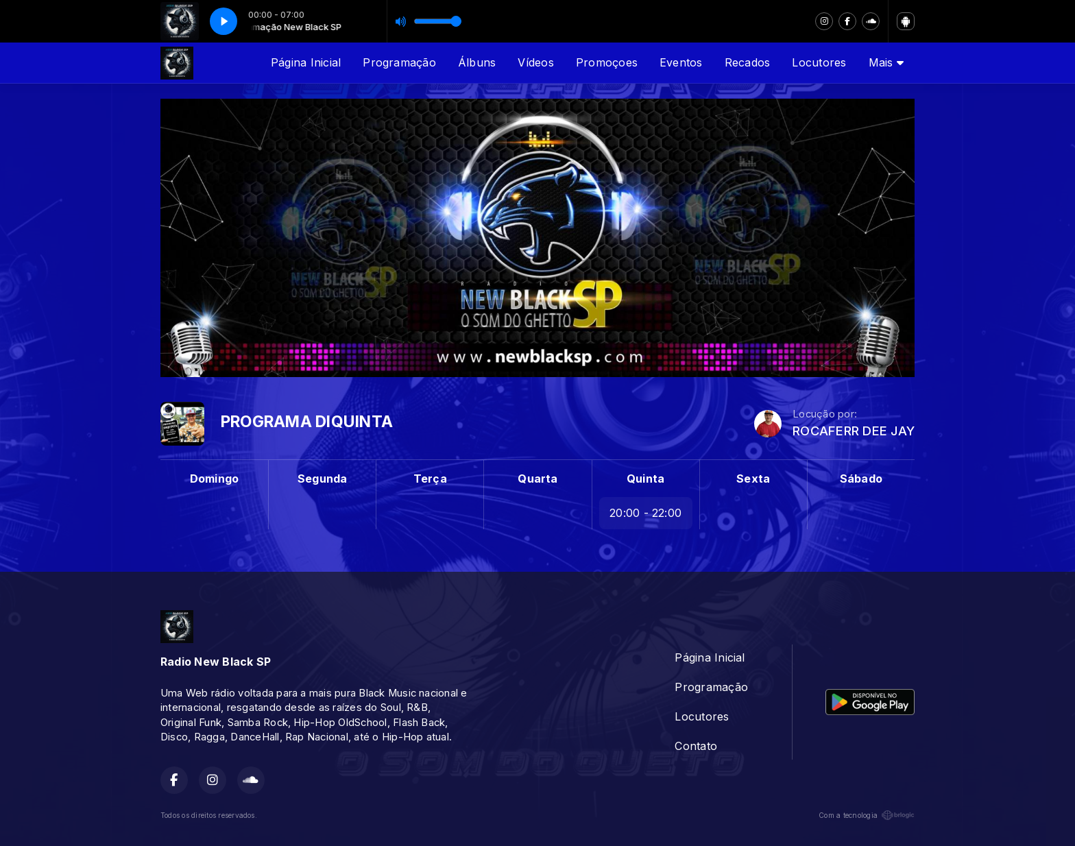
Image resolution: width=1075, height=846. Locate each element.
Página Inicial (306, 62)
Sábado (861, 478)
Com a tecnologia (867, 815)
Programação (399, 62)
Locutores (819, 62)
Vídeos (535, 62)
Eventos (681, 62)
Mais (886, 62)
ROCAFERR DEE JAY (854, 431)
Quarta (537, 478)
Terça (430, 478)
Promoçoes (607, 62)
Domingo (214, 478)
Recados (748, 62)
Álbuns (477, 62)
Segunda (323, 478)
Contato (696, 746)
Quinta (645, 478)
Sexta (753, 478)
